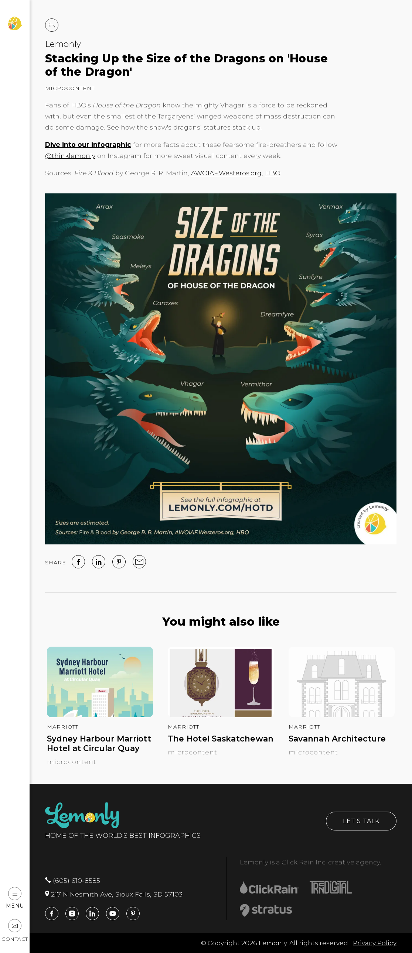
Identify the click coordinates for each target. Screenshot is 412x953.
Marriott (62, 726)
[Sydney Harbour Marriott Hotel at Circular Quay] (100, 715)
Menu (15, 898)
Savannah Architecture (337, 738)
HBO (272, 173)
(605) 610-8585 (72, 880)
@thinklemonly (70, 155)
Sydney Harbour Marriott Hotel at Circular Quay (99, 743)
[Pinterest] (119, 561)
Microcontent (70, 88)
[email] (139, 561)
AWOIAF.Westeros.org (226, 173)
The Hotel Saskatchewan (221, 738)
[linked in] (98, 561)
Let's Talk (361, 821)
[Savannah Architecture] (342, 715)
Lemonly (63, 44)
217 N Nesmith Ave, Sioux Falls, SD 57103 (114, 894)
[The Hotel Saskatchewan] (221, 715)
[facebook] (78, 561)
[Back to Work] (51, 25)
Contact (14, 930)
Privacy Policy (374, 943)
